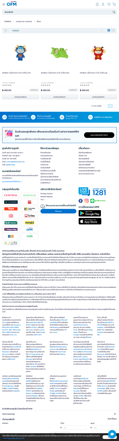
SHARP (99, 391)
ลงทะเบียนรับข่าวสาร (99, 135)
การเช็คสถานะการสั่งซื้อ (48, 170)
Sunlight (76, 335)
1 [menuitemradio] (110, 106)
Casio (31, 330)
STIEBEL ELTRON (56, 393)
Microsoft (100, 354)
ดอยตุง (84, 356)
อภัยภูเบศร (85, 359)
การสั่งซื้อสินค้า (45, 161)
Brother (55, 327)
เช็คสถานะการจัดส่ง (46, 174)
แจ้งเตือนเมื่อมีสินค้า (20, 97)
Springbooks (8, 386)
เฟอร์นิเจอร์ (84, 378)
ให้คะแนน (58, 211)
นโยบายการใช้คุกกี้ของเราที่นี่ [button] (13, 438)
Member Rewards (46, 196)
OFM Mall (98, 412)
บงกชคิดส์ (10, 388)
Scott (75, 330)
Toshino (57, 388)
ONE (10, 330)
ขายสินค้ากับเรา (45, 183)
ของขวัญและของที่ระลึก (81, 349)
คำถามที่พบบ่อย (45, 152)
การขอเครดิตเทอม (46, 155)
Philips (52, 391)
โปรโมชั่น (58, 30)
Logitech (100, 327)
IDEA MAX (5, 327)
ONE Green (16, 330)
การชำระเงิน (44, 164)
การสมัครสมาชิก (45, 158)
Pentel (43, 332)
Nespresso (6, 351)
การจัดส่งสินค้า (45, 167)
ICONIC (81, 396)
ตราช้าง (34, 327)
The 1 (42, 199)
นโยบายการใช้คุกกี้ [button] (84, 164)
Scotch (41, 330)
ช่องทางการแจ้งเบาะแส (86, 174)
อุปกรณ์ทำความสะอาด (80, 325)
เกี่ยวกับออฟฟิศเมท (85, 152)
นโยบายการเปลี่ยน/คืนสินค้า (49, 177)
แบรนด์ (75, 359)
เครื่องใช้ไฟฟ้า (110, 381)
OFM (18, 412)
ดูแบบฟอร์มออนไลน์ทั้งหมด (12, 181)
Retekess (35, 396)
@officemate (10, 164)
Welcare (62, 354)
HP (66, 330)
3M (36, 364)
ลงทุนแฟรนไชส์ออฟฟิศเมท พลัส (89, 170)
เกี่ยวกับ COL (83, 155)
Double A (17, 325)
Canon (55, 332)
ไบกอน (89, 337)
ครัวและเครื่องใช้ (15, 347)
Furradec (76, 391)
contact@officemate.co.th (15, 161)
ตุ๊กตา (39, 21)
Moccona (5, 354)
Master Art (29, 393)
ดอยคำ (79, 356)
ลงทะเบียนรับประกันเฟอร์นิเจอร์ (50, 180)
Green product (51, 417)
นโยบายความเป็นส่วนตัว (86, 161)
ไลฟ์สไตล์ (7, 21)
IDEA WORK (14, 327)
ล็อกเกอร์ (12, 359)
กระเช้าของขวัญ (86, 351)
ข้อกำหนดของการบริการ (87, 167)
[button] (112, 434)
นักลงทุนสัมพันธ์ (84, 158)
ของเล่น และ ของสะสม (24, 21)
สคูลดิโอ (17, 391)
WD (103, 330)
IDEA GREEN (6, 332)
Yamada (33, 366)
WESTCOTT (38, 335)
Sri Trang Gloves (35, 354)
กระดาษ (4, 322)
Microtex (29, 359)
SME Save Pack (33, 414)
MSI (98, 335)
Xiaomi (104, 386)
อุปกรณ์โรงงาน (36, 349)
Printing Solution (46, 193)
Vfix (104, 356)
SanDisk (100, 332)
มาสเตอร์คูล (101, 388)
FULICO (60, 351)
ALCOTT (5, 330)
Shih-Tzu (13, 335)
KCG (74, 351)
